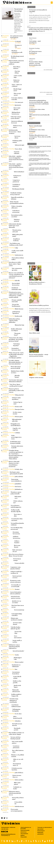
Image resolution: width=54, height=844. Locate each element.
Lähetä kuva (49, 94)
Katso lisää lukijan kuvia (46, 92)
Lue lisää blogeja (48, 69)
